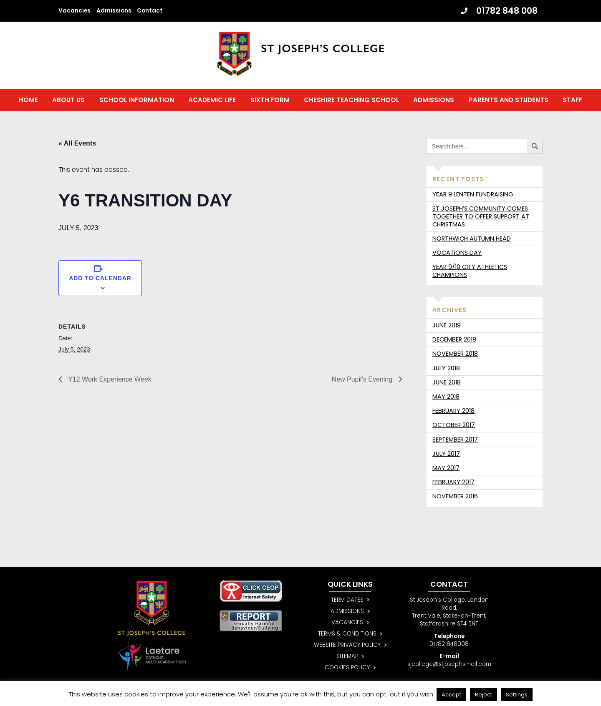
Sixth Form (270, 101)
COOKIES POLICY (348, 671)
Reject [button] (483, 694)
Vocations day (457, 254)
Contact (150, 11)
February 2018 (453, 412)
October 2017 (453, 426)
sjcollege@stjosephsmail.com (453, 667)
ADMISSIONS (348, 614)
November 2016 (455, 498)
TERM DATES (348, 602)
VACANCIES (348, 625)
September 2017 (455, 441)
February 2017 (453, 484)
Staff (572, 101)
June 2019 (446, 327)
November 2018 (455, 355)
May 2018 (446, 398)
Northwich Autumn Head (471, 240)
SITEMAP (349, 659)
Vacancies (74, 11)
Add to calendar (100, 279)
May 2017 (446, 469)
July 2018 (446, 369)
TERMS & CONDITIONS (348, 637)
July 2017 (446, 455)
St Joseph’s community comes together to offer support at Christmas (480, 218)
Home (28, 101)
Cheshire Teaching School (351, 101)
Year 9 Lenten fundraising (472, 196)
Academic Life (212, 101)
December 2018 (454, 341)
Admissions (113, 11)
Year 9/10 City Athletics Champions (469, 272)
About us (68, 101)
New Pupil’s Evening (363, 380)
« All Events (77, 144)
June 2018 (446, 384)
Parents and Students (508, 101)
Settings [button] (517, 694)
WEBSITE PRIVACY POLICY (348, 648)
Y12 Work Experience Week (109, 380)
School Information (136, 101)
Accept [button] (451, 694)
